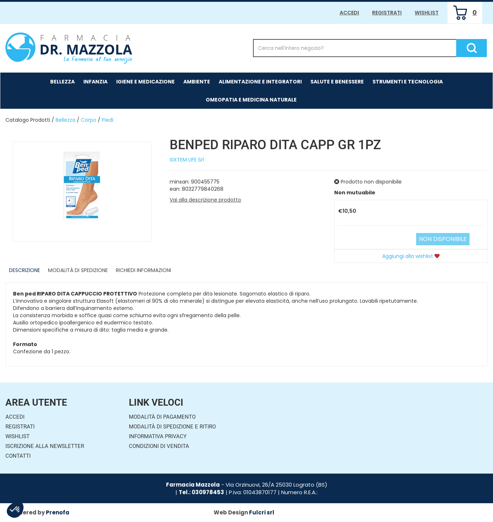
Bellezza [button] (62, 81)
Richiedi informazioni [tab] (143, 270)
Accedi (349, 12)
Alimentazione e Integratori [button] (260, 81)
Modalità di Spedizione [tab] (78, 270)
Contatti (18, 456)
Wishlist (427, 12)
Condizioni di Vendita (159, 446)
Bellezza (65, 120)
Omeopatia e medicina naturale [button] (251, 99)
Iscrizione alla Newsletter (44, 446)
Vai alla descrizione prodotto (205, 199)
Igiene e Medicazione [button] (145, 81)
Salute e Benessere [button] (337, 81)
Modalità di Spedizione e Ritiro (172, 426)
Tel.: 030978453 (201, 492)
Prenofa (57, 512)
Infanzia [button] (95, 81)
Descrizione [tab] (24, 270)
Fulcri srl (261, 512)
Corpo (88, 120)
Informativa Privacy (158, 436)
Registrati (387, 12)
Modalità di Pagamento (162, 417)
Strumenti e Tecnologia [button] (407, 81)
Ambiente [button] (196, 81)
